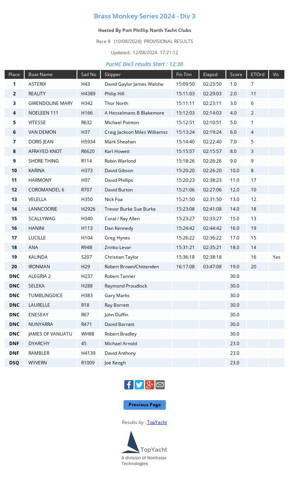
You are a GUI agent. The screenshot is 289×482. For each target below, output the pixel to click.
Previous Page (144, 404)
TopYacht (157, 422)
